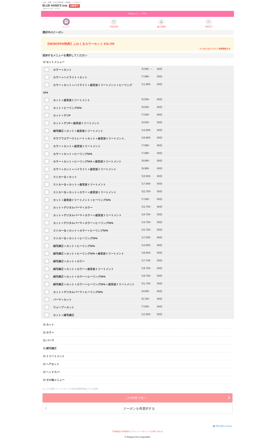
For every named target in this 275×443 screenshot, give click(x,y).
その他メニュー (54, 380)
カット (48, 324)
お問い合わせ (157, 431)
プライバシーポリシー (140, 431)
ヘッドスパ (51, 372)
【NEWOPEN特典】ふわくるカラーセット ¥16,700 (80, 44)
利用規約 (125, 431)
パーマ (48, 340)
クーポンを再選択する (100, 408)
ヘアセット (51, 364)
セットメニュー (54, 62)
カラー (48, 332)
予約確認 (116, 431)
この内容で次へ (177, 398)
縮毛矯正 (50, 348)
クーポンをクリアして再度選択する (214, 48)
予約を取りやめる (222, 426)
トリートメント (54, 356)
